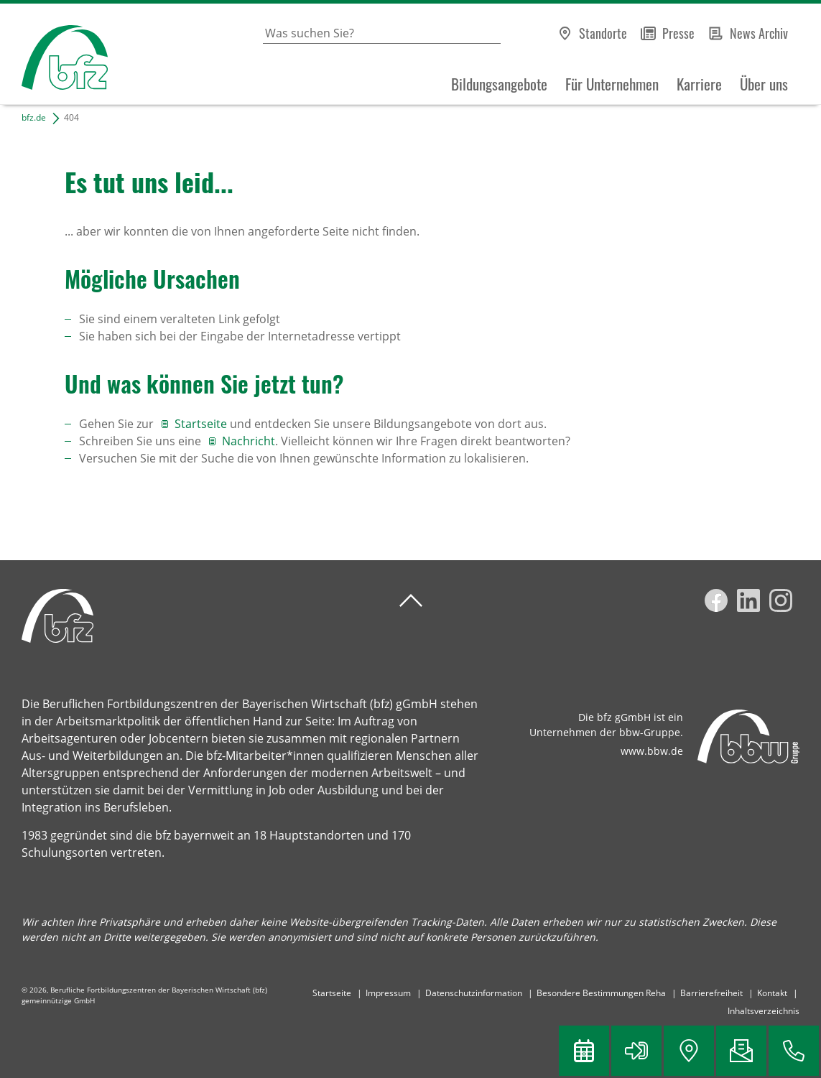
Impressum (388, 993)
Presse (678, 33)
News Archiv (759, 33)
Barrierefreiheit (711, 993)
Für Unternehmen (612, 84)
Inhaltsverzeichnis (763, 1011)
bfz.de (34, 117)
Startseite (202, 424)
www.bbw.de (652, 751)
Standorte (603, 33)
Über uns (764, 84)
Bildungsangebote (499, 84)
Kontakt (772, 993)
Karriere (699, 84)
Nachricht (248, 441)
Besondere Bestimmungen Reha (601, 993)
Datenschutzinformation (473, 993)
